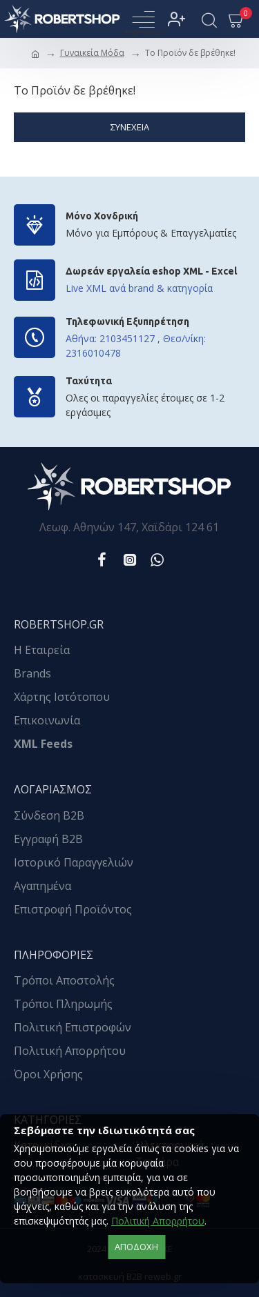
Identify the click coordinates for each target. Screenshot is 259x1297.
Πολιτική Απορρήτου (157, 1220)
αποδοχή (136, 1246)
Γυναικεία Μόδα (92, 53)
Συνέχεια (130, 127)
